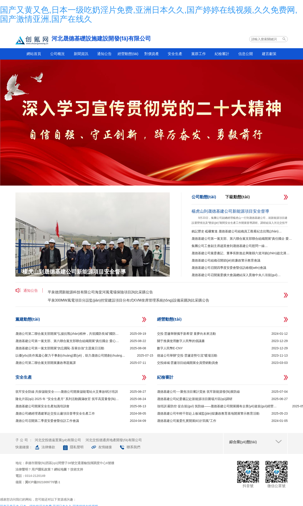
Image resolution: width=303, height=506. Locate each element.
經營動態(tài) (128, 54)
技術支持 (76, 469)
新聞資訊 (81, 54)
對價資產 (151, 54)
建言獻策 (269, 54)
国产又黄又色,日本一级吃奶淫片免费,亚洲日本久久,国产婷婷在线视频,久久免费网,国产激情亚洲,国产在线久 (148, 14)
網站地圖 (60, 469)
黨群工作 (198, 54)
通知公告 (104, 54)
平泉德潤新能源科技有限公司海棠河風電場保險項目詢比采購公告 (100, 294)
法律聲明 (21, 469)
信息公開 (245, 54)
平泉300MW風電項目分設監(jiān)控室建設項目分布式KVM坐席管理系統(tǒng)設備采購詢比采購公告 (128, 302)
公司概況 (57, 54)
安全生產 (175, 54)
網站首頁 (34, 54)
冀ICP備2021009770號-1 (42, 482)
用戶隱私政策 (41, 469)
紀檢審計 (222, 54)
